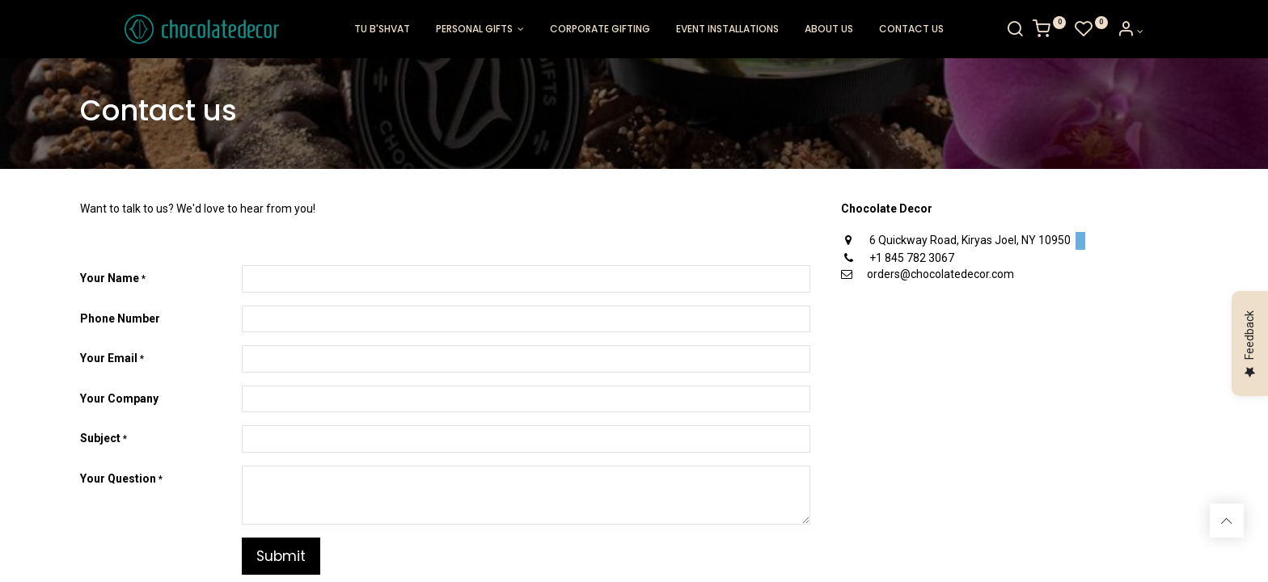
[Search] (1059, 31)
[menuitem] (382, 29)
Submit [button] (281, 556)
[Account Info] (1174, 31)
